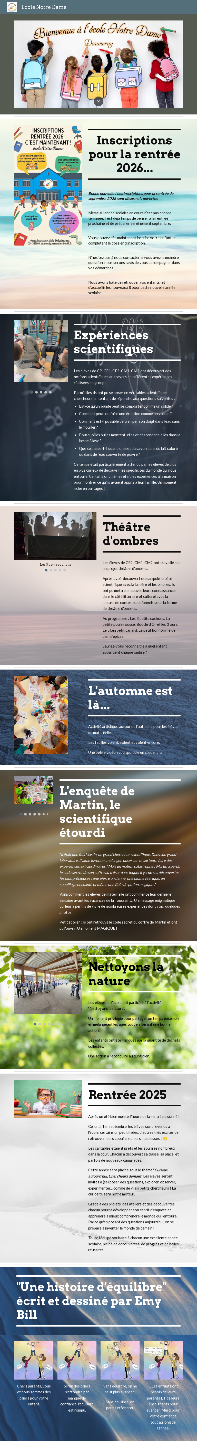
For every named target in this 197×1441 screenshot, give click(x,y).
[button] (98, 101)
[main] (134, 154)
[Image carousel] (40, 357)
